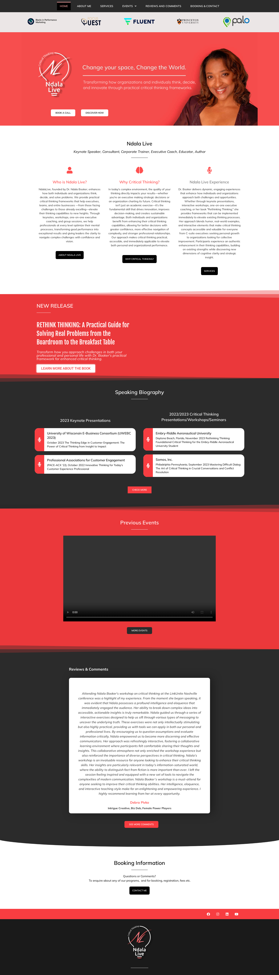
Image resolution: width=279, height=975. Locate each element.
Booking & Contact (204, 6)
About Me (84, 6)
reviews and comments (163, 6)
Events (129, 6)
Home (64, 6)
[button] (129, 6)
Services (106, 6)
